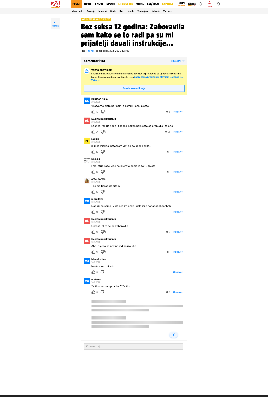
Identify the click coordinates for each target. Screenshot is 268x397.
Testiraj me (143, 11)
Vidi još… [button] (167, 11)
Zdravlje (91, 11)
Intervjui (103, 11)
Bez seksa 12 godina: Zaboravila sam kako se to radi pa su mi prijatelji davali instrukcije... (133, 34)
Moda (113, 11)
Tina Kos (90, 50)
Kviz (121, 11)
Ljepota (130, 11)
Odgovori (178, 111)
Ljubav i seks (77, 11)
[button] (200, 4)
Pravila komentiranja (134, 88)
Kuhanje (156, 11)
